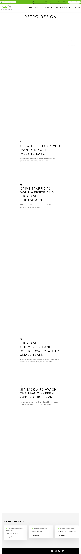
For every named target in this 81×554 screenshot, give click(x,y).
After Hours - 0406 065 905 (58, 2)
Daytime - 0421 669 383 (40, 2)
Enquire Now (74, 2)
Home (30, 7)
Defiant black (12, 533)
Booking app (37, 532)
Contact (63, 7)
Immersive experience (67, 532)
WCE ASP (77, 7)
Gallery (46, 7)
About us (54, 7)
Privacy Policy (46, 551)
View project (9, 537)
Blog (70, 7)
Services (37, 7)
